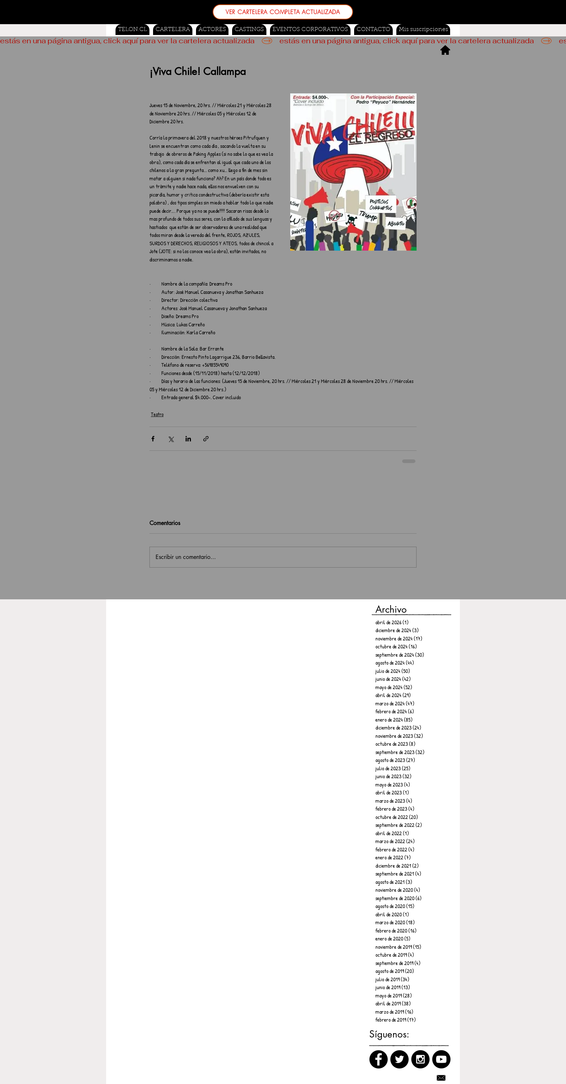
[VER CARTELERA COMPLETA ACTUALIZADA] (283, 11)
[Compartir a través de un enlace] (206, 438)
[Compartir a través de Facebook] (152, 438)
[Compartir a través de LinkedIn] (188, 438)
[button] (249, 29)
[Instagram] (420, 1059)
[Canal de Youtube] (441, 1059)
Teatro (157, 414)
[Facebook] (378, 1059)
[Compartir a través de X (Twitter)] (170, 438)
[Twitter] (399, 1059)
